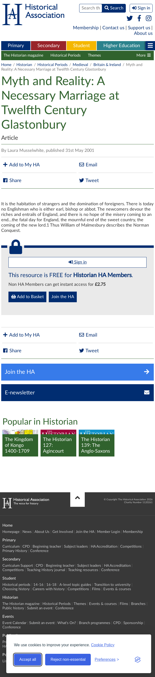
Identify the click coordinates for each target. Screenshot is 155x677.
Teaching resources (83, 570)
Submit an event (39, 608)
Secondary (48, 45)
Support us (139, 28)
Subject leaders (76, 546)
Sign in (78, 262)
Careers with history (49, 589)
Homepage (11, 532)
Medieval (80, 65)
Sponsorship (133, 623)
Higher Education (121, 45)
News (27, 532)
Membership (86, 28)
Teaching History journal (46, 570)
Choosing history (16, 589)
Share (11, 180)
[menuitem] (16, 46)
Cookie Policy (102, 645)
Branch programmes (94, 623)
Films (96, 589)
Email (87, 164)
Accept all (27, 659)
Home (6, 65)
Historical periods (16, 585)
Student (81, 45)
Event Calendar (14, 623)
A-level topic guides (75, 585)
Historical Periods (65, 55)
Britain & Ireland (107, 65)
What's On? (66, 623)
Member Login (108, 532)
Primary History (14, 551)
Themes (94, 55)
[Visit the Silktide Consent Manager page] (137, 659)
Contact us (113, 28)
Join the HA (62, 297)
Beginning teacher (47, 546)
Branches (138, 604)
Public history (13, 608)
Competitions (131, 546)
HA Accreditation (104, 546)
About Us (42, 532)
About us (143, 33)
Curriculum (11, 546)
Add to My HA (21, 164)
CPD (26, 546)
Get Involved (62, 532)
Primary (16, 45)
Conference (39, 551)
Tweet (88, 180)
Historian (24, 65)
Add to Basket (27, 296)
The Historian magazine (23, 55)
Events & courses (117, 589)
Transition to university (112, 585)
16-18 (51, 585)
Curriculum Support (17, 565)
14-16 (38, 585)
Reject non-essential (67, 659)
